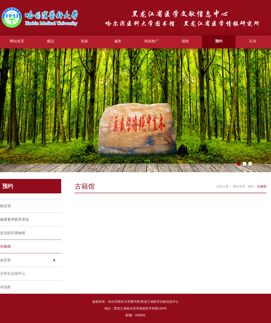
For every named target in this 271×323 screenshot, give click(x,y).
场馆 (185, 41)
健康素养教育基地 (14, 219)
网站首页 (17, 41)
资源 (84, 41)
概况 (50, 41)
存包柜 (5, 287)
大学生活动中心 (12, 273)
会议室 (5, 260)
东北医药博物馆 (12, 233)
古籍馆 (5, 246)
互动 (252, 41)
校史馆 (5, 206)
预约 (218, 41)
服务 (117, 41)
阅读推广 (151, 41)
